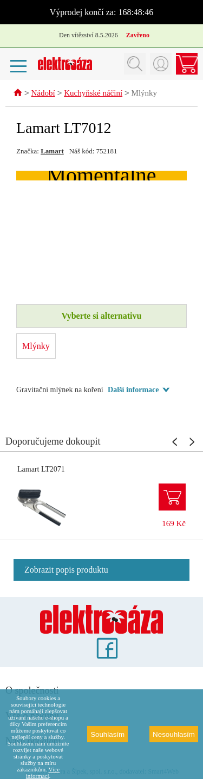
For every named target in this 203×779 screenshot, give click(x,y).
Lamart (52, 151)
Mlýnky (145, 94)
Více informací (43, 772)
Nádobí (43, 94)
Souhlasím (107, 734)
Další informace (133, 390)
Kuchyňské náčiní (93, 94)
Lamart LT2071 (41, 470)
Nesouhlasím (174, 734)
